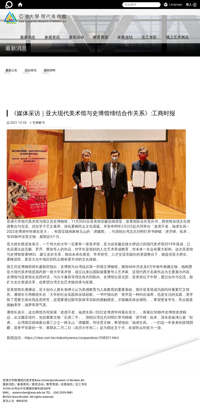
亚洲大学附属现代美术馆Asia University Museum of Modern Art (43, 380)
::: (66, 11)
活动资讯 (31, 70)
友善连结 (125, 37)
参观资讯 (52, 37)
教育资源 (100, 37)
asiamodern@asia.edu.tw (28, 392)
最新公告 (11, 70)
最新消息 (27, 37)
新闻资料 (50, 70)
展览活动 (76, 37)
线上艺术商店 (177, 37)
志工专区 (149, 37)
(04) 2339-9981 (63, 392)
